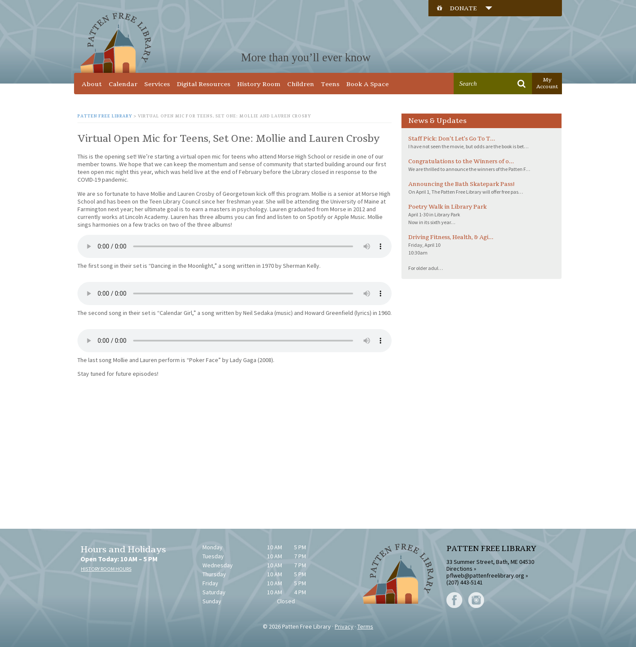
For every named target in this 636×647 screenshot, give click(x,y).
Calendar (123, 84)
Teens (330, 84)
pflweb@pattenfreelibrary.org (485, 575)
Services (157, 84)
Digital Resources (203, 84)
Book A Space (367, 84)
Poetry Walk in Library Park (447, 207)
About (92, 84)
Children (300, 84)
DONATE (471, 8)
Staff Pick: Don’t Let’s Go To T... (451, 139)
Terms (365, 626)
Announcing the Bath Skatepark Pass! (461, 184)
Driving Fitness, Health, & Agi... (450, 237)
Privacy (344, 626)
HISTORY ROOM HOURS (106, 569)
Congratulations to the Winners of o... (461, 161)
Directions (459, 568)
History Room (258, 84)
